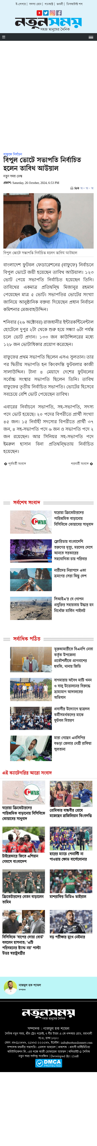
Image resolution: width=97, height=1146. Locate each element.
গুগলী (60, 4)
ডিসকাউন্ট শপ (74, 4)
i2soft (75, 1056)
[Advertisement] (48, 91)
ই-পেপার (21, 4)
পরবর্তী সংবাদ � (82, 464)
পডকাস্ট (49, 4)
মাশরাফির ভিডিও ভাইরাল (68, 897)
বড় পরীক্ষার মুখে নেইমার (67, 937)
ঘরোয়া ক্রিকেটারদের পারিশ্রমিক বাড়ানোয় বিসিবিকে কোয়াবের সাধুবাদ (23, 813)
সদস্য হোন (35, 4)
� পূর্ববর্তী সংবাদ (15, 464)
